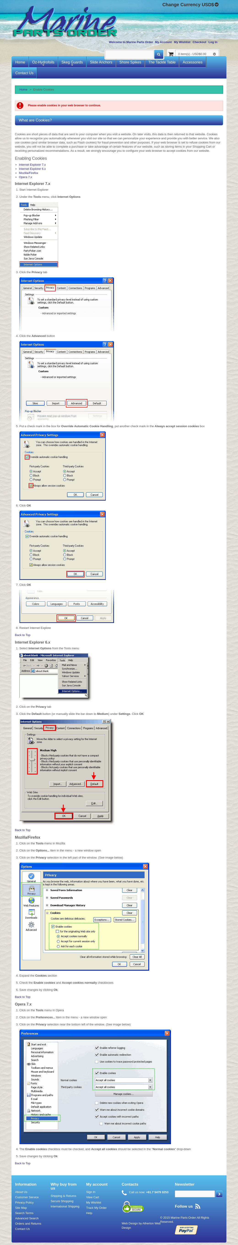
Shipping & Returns (63, 1196)
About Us (21, 1192)
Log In (212, 42)
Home (23, 89)
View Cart (92, 1197)
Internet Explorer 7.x (32, 164)
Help (89, 1213)
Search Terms (24, 1213)
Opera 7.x (25, 177)
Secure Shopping (62, 1201)
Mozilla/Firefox (28, 173)
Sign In (90, 1192)
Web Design (130, 1223)
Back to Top (22, 635)
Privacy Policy (24, 1202)
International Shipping (65, 1206)
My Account (163, 42)
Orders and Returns (28, 1223)
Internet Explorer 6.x (32, 169)
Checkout (199, 42)
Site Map (21, 1207)
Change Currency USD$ (188, 4)
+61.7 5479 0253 (157, 1192)
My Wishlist (182, 42)
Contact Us (22, 1229)
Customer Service (27, 1197)
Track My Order (96, 1207)
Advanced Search (27, 1218)
